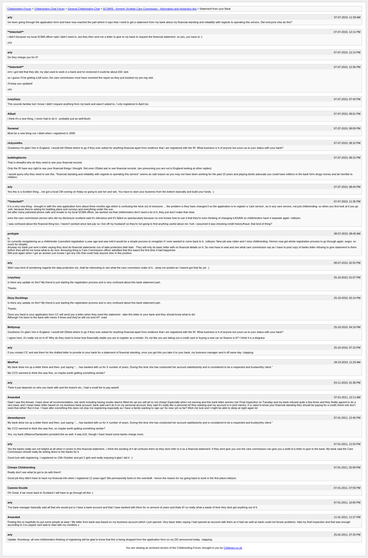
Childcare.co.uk (233, 547)
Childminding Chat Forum (49, 8)
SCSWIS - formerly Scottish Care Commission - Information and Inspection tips (150, 8)
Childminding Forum (19, 8)
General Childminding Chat (84, 8)
